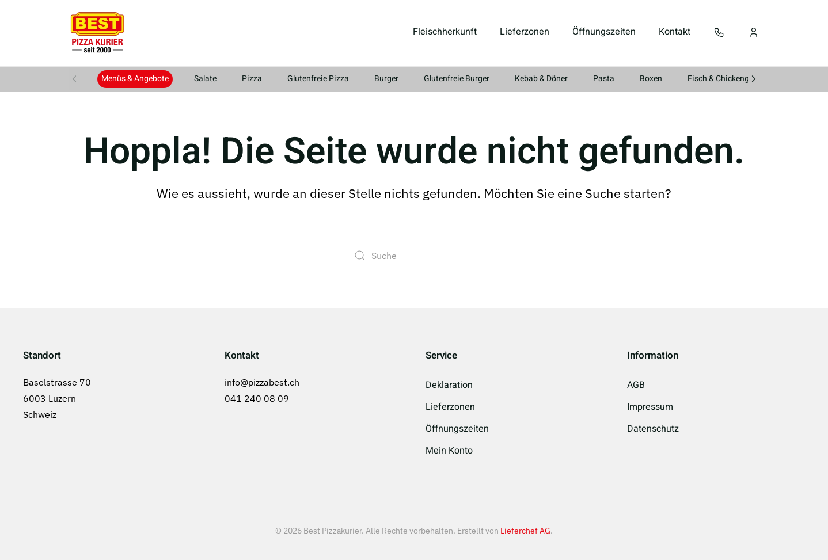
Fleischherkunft (445, 32)
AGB (636, 385)
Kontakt (674, 32)
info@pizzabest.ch (262, 382)
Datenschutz (653, 429)
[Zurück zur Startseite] (97, 31)
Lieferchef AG (525, 530)
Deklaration (449, 385)
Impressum (650, 407)
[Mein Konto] (753, 32)
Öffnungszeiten (604, 32)
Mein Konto (449, 451)
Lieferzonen (524, 32)
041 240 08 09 (257, 398)
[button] (719, 32)
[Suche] (414, 255)
